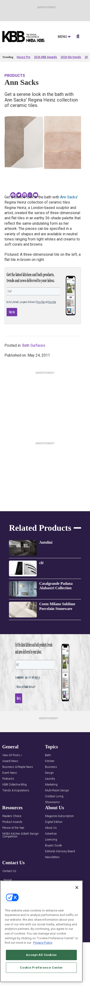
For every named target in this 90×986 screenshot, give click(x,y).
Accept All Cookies (41, 955)
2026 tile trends (71, 57)
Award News (10, 761)
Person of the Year (13, 827)
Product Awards (12, 822)
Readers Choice (11, 816)
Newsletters (52, 857)
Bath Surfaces (33, 345)
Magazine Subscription (59, 816)
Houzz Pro (23, 57)
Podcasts (8, 778)
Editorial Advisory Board (60, 851)
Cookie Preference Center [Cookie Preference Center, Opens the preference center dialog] (41, 967)
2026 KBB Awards (45, 57)
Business (51, 767)
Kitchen (49, 761)
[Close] (77, 887)
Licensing (51, 839)
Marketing (51, 784)
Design (49, 772)
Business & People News (17, 767)
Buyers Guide (53, 845)
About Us (51, 827)
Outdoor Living (54, 796)
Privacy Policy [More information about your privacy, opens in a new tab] (42, 942)
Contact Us (9, 871)
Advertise (51, 833)
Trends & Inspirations (15, 790)
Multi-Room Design (57, 790)
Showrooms (52, 802)
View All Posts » (12, 755)
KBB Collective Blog (14, 784)
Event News (9, 772)
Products (14, 75)
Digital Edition (53, 822)
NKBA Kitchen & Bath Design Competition (20, 835)
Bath (48, 755)
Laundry (50, 778)
